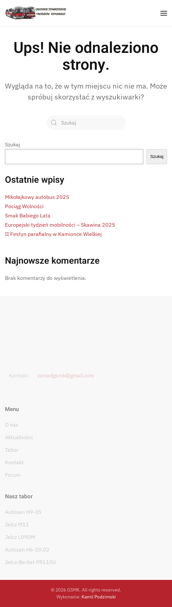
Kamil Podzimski (99, 597)
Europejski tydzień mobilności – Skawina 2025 (60, 224)
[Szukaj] (86, 122)
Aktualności (19, 437)
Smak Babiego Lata (28, 215)
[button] (163, 13)
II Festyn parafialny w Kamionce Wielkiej (53, 234)
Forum (12, 475)
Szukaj (12, 144)
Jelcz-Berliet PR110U (30, 562)
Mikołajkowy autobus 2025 (37, 197)
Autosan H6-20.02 (27, 549)
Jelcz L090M (20, 537)
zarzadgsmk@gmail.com (65, 375)
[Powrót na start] (36, 13)
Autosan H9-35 (23, 512)
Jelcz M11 (17, 524)
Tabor (11, 449)
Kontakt (14, 462)
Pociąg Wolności (24, 206)
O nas (11, 424)
